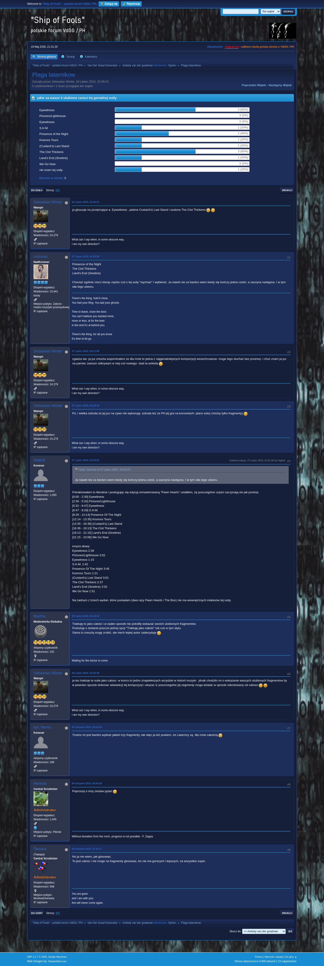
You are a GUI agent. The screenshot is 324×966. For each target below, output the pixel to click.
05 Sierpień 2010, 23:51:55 (87, 727)
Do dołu (37, 190)
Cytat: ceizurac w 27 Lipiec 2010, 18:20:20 (104, 469)
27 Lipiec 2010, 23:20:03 (85, 460)
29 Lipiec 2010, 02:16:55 (85, 616)
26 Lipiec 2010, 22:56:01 (85, 202)
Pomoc (259, 956)
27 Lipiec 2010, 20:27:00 (85, 351)
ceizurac (41, 256)
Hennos (40, 783)
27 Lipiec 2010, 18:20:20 (85, 256)
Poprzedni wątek (254, 85)
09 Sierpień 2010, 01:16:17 (87, 848)
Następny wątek (280, 85)
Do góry (37, 913)
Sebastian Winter (48, 202)
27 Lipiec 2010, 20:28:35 (85, 405)
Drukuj (287, 190)
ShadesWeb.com (57, 961)
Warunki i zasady (274, 956)
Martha (39, 616)
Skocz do (235, 931)
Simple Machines (57, 956)
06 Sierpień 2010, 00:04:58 (87, 783)
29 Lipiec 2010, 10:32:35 (85, 673)
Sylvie (172, 65)
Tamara (40, 849)
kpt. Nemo (42, 727)
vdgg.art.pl (231, 46)
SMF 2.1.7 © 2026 (37, 956)
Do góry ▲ (291, 956)
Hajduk (39, 460)
